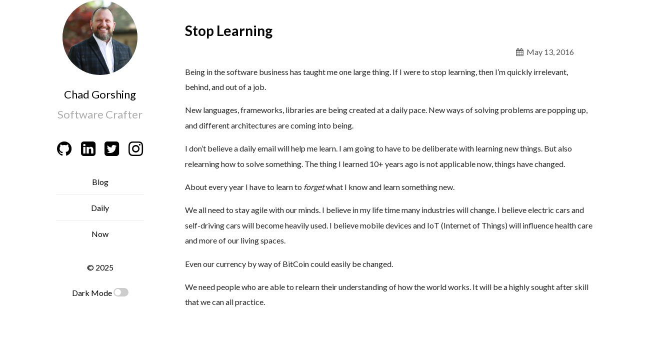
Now (100, 233)
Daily (100, 207)
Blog (100, 181)
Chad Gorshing (100, 94)
